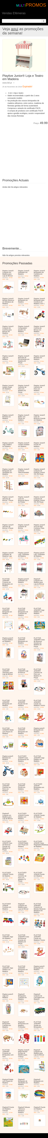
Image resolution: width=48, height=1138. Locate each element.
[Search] (43, 21)
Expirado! (27, 86)
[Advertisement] (24, 150)
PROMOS (36, 5)
